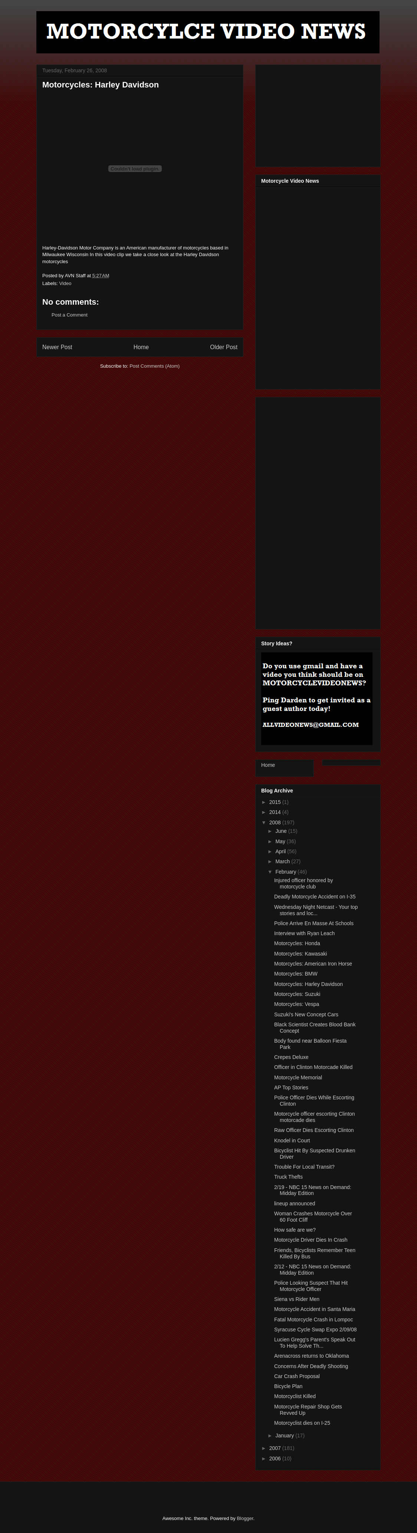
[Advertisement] (316, 113)
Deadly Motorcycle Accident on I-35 (314, 897)
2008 (275, 822)
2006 (275, 1458)
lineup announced (294, 1203)
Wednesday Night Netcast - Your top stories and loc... (316, 910)
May (280, 841)
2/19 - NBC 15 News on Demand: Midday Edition (312, 1190)
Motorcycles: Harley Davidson (308, 984)
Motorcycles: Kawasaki (300, 954)
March (283, 861)
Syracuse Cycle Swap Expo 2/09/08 (315, 1329)
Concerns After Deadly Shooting (311, 1366)
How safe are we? (295, 1230)
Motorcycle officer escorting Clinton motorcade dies (314, 1117)
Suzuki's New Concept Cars (306, 1014)
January (285, 1435)
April (281, 851)
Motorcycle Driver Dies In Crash (311, 1240)
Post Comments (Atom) (154, 366)
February (286, 872)
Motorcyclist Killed (295, 1396)
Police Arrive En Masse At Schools (314, 923)
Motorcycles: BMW (296, 974)
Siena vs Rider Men (296, 1299)
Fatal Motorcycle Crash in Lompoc (313, 1319)
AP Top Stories (291, 1087)
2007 (275, 1448)
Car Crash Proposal (297, 1376)
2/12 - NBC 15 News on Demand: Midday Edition (312, 1270)
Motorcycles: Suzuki (297, 994)
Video (65, 283)
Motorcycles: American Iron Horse (313, 964)
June (281, 831)
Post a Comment (70, 315)
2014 (275, 812)
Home (141, 347)
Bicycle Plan (288, 1386)
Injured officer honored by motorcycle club (303, 883)
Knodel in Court (292, 1140)
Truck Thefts (288, 1177)
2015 (275, 802)
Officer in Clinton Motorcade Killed (313, 1067)
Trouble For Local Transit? (304, 1167)
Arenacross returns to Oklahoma (311, 1356)
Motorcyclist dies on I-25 (302, 1423)
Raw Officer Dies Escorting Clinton (314, 1130)
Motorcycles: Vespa (296, 1004)
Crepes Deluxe (291, 1057)
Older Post (223, 347)
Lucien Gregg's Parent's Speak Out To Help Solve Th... (314, 1343)
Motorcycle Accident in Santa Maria (314, 1309)
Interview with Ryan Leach (304, 933)
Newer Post (57, 347)
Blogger (245, 1518)
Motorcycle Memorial (298, 1077)
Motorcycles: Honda (297, 943)
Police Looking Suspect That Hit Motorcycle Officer (311, 1286)
